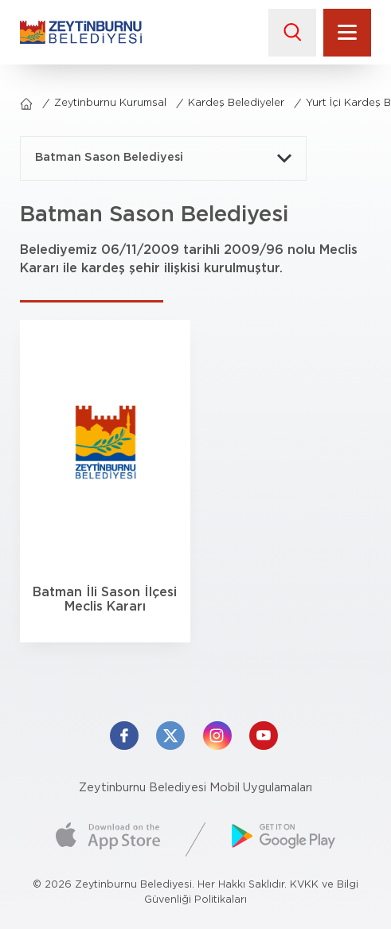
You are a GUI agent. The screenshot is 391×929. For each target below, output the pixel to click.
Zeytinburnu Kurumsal (110, 103)
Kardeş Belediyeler (236, 103)
